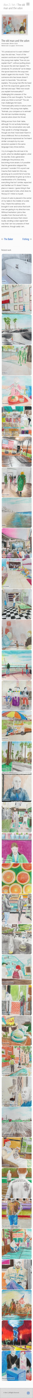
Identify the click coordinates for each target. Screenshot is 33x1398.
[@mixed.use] (28, 1393)
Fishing (26, 239)
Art (14, 4)
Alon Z (7, 4)
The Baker (8, 239)
